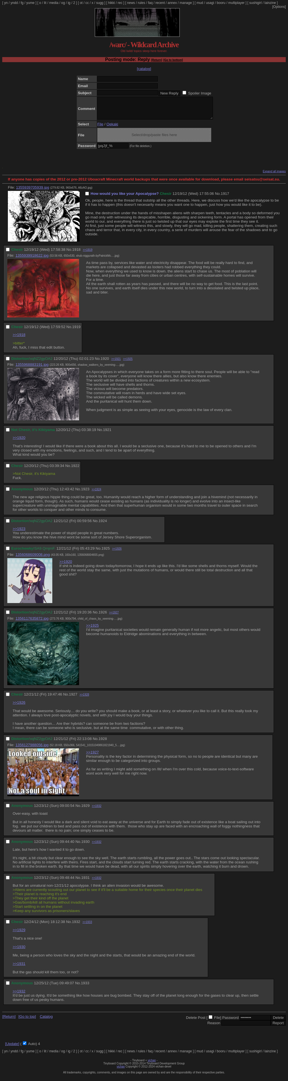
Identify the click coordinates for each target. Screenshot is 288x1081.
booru (221, 3)
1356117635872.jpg (32, 622)
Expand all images (274, 175)
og (63, 3)
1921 (107, 434)
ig (69, 3)
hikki (111, 3)
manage (186, 3)
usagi (210, 3)
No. (218, 198)
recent (160, 3)
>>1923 (19, 533)
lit (45, 3)
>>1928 (84, 698)
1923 (85, 493)
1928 (102, 743)
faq (150, 3)
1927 (73, 698)
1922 (75, 470)
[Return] (156, 60)
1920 (105, 363)
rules (141, 3)
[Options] (279, 7)
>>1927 (114, 616)
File (100, 128)
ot (81, 3)
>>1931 (19, 968)
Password (230, 1022)
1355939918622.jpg (32, 260)
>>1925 (127, 363)
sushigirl (255, 3)
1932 (76, 926)
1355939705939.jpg (32, 191)
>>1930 (19, 951)
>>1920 (19, 442)
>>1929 (19, 934)
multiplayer (236, 3)
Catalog (46, 1021)
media (53, 3)
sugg (100, 3)
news (131, 3)
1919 (76, 331)
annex (172, 3)
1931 (85, 882)
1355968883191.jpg (32, 369)
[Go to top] (27, 1021)
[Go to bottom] (173, 60)
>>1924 (96, 493)
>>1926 (117, 552)
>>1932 (97, 810)
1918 (76, 254)
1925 (106, 552)
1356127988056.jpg (32, 749)
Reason (213, 1027)
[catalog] (144, 69)
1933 (85, 987)
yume (30, 3)
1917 (225, 198)
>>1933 (87, 926)
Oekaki (112, 128)
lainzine (270, 3)
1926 (102, 616)
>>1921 (116, 363)
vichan (152, 1064)
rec (120, 3)
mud (200, 3)
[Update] (12, 1048)
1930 (85, 846)
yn (6, 3)
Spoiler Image (199, 93)
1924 (102, 525)
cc (87, 3)
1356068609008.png (32, 559)
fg (22, 3)
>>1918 (19, 339)
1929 (85, 810)
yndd (14, 3)
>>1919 (88, 254)
